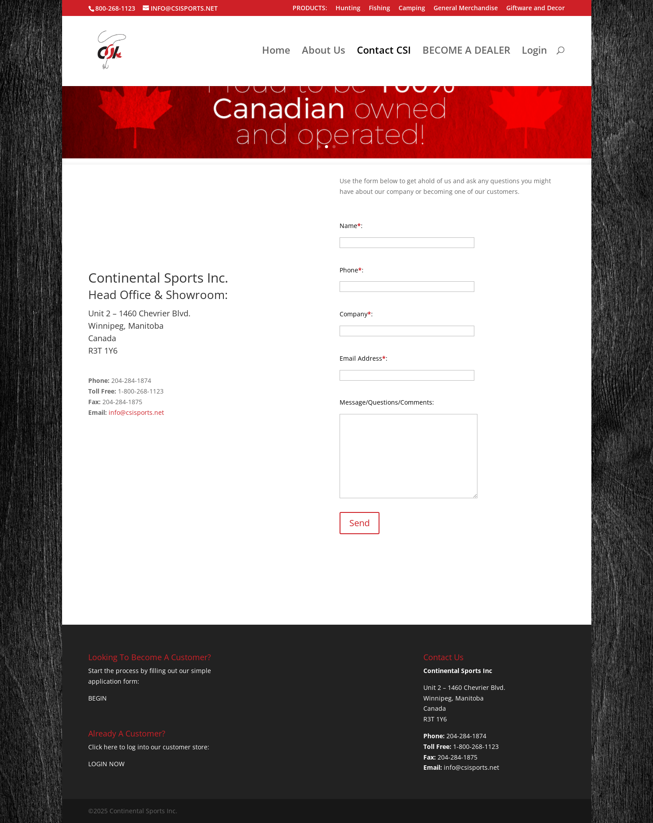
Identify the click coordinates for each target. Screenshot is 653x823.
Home (276, 51)
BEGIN (97, 698)
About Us (323, 51)
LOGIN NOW (106, 764)
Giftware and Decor (535, 8)
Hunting (348, 8)
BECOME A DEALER (466, 51)
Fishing (379, 8)
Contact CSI (384, 51)
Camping (412, 8)
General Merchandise (466, 8)
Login (534, 51)
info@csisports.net (136, 412)
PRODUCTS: (310, 8)
